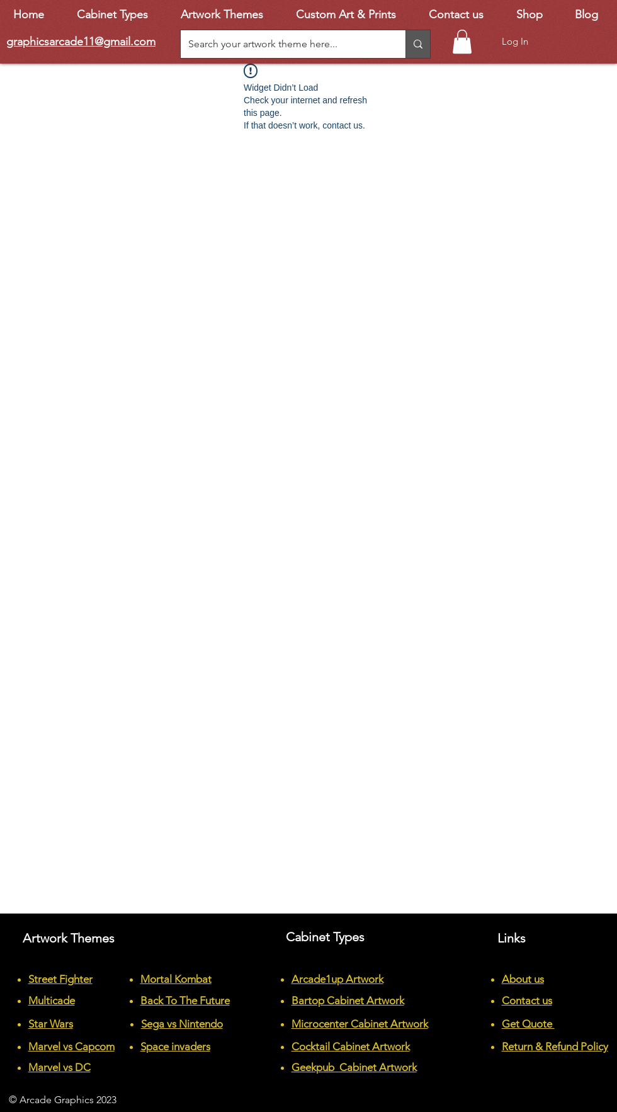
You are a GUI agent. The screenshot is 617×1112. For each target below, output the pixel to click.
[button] (462, 42)
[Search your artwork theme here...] (283, 44)
